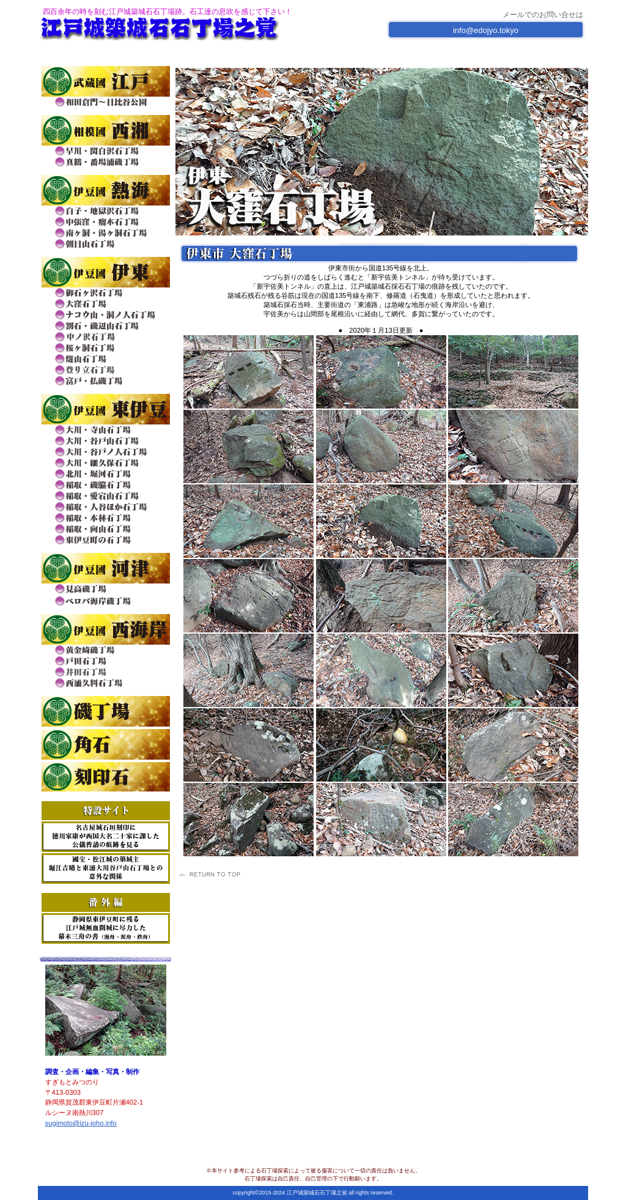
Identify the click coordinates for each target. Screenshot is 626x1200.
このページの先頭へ (211, 875)
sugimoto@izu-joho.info (81, 1123)
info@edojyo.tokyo (485, 30)
